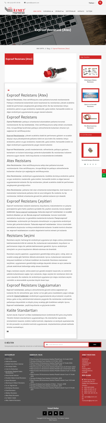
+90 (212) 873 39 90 (13, 3)
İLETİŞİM (89, 11)
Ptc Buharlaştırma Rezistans (90, 127)
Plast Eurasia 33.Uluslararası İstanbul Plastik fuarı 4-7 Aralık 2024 (51, 363)
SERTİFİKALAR (70, 11)
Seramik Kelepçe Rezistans (90, 160)
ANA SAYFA (37, 11)
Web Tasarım (53, 420)
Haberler (85, 365)
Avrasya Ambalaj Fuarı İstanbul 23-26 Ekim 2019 (46, 378)
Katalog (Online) (87, 371)
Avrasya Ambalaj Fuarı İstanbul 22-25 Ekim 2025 (46, 361)
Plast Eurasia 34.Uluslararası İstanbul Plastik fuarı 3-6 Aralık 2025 (52, 359)
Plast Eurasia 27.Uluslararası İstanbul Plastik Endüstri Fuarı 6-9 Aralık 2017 (53, 389)
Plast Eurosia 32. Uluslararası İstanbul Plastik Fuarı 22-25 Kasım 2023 (53, 367)
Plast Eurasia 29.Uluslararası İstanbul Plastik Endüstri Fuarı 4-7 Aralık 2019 (53, 375)
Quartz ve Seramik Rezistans (90, 105)
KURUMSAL (48, 11)
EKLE (94, 344)
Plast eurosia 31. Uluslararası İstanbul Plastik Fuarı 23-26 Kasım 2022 (53, 369)
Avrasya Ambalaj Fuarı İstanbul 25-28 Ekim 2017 (46, 386)
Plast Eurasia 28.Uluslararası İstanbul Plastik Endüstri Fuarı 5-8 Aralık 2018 (53, 381)
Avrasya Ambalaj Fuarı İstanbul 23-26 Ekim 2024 (46, 365)
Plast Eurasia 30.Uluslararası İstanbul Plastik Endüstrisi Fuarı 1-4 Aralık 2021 (53, 372)
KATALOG (81, 11)
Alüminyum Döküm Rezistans (90, 81)
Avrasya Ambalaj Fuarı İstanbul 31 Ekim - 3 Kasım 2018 (48, 384)
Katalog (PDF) (86, 369)
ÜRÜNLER (59, 11)
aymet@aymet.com (32, 3)
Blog (48, 49)
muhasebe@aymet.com (89, 401)
